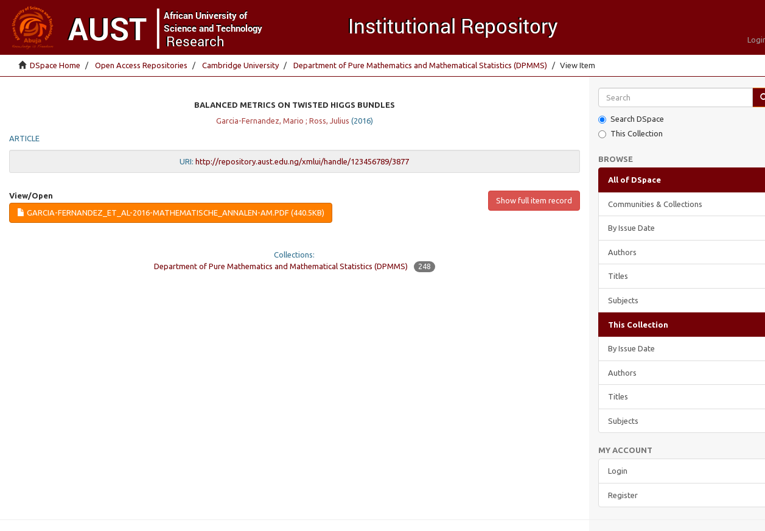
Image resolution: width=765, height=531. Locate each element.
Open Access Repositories (141, 65)
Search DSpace (631, 119)
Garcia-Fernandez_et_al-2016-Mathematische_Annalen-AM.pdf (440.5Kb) (170, 212)
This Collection (630, 133)
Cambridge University (240, 65)
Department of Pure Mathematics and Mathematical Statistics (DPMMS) (420, 65)
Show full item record (534, 200)
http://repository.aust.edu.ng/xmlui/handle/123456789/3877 (302, 161)
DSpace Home (55, 65)
